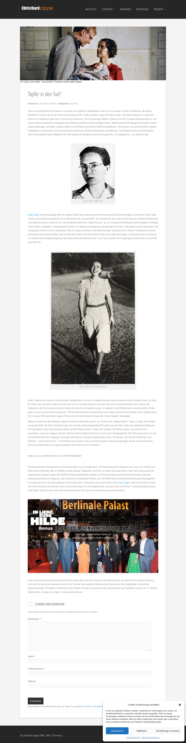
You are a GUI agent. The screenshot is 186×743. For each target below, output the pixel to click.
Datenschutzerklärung (150, 737)
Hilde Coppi (33, 214)
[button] (179, 704)
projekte (160, 9)
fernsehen (142, 9)
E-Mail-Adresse (36, 668)
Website (32, 681)
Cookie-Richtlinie (133, 737)
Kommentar (34, 619)
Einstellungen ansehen (168, 730)
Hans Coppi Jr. (124, 482)
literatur (108, 9)
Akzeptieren (117, 730)
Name (31, 656)
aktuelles (90, 9)
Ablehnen (141, 730)
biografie (125, 9)
